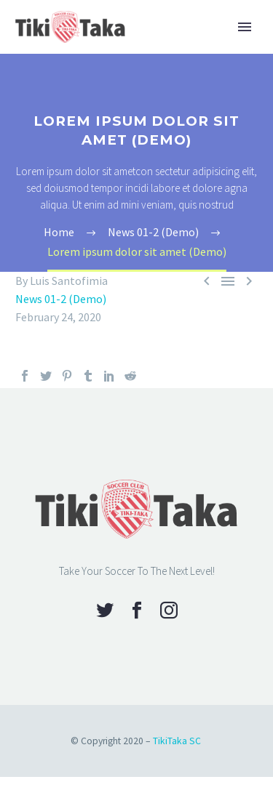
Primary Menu (244, 27)
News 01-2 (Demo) (60, 298)
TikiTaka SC (177, 741)
